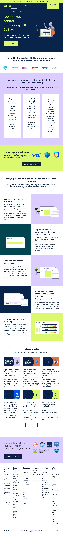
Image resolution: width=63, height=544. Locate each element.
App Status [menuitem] (26, 492)
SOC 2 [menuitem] (15, 482)
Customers (28, 5)
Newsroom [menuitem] (45, 490)
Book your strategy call (53, 6)
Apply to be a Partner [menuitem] (36, 486)
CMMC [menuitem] (15, 492)
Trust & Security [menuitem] (54, 491)
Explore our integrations (31, 164)
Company (22, 11)
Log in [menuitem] (24, 515)
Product (14, 5)
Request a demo (12, 459)
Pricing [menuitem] (54, 488)
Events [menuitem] (44, 488)
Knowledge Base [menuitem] (26, 503)
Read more (31, 427)
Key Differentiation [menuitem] (55, 476)
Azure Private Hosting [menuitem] (25, 487)
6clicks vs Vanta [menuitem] (54, 527)
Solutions (21, 5)
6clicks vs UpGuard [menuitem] (54, 523)
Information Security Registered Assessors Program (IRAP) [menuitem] (16, 511)
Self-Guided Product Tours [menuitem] (45, 504)
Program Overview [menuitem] (35, 474)
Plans (34, 5)
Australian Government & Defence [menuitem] (7, 508)
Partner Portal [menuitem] (35, 478)
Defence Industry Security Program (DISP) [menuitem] (15, 521)
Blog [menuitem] (43, 482)
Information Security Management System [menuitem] (7, 492)
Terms (31, 539)
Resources (14, 11)
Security (23, 539)
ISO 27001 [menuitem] (16, 477)
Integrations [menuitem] (26, 479)
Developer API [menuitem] (26, 476)
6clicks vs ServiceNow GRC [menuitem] (55, 518)
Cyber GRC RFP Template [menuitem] (45, 498)
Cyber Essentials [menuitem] (16, 497)
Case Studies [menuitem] (44, 493)
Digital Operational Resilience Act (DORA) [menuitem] (16, 487)
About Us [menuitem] (45, 475)
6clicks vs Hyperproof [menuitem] (55, 531)
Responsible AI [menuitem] (7, 498)
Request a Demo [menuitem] (26, 511)
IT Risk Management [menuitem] (7, 482)
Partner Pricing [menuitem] (35, 482)
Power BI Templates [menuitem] (26, 482)
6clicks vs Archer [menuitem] (54, 501)
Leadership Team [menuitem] (45, 478)
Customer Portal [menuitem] (26, 499)
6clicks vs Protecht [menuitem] (54, 513)
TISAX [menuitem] (15, 504)
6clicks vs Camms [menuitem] (54, 505)
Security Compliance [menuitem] (7, 478)
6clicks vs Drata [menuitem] (54, 509)
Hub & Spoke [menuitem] (54, 484)
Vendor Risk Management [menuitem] (7, 486)
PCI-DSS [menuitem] (15, 494)
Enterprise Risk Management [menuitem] (7, 502)
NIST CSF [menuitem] (15, 480)
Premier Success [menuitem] (25, 507)
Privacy (27, 539)
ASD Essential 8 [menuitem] (16, 501)
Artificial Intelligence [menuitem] (55, 480)
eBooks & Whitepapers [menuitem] (46, 485)
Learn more (11, 43)
